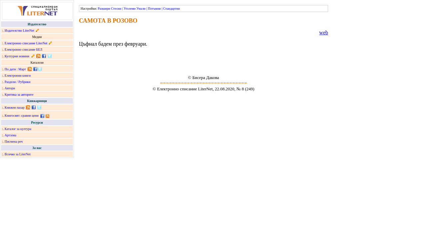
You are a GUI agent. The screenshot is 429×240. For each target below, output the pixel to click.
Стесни (116, 8)
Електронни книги (18, 75)
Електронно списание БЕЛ (23, 49)
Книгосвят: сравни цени (22, 115)
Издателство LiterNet (19, 30)
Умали (141, 8)
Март (22, 69)
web (323, 32)
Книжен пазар (15, 107)
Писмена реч (14, 141)
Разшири (104, 8)
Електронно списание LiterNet (26, 43)
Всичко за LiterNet (18, 154)
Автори (10, 88)
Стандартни (171, 8)
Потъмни (154, 8)
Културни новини (17, 56)
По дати (10, 69)
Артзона (10, 135)
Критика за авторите (19, 94)
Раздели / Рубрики (18, 82)
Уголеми (130, 8)
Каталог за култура (18, 129)
